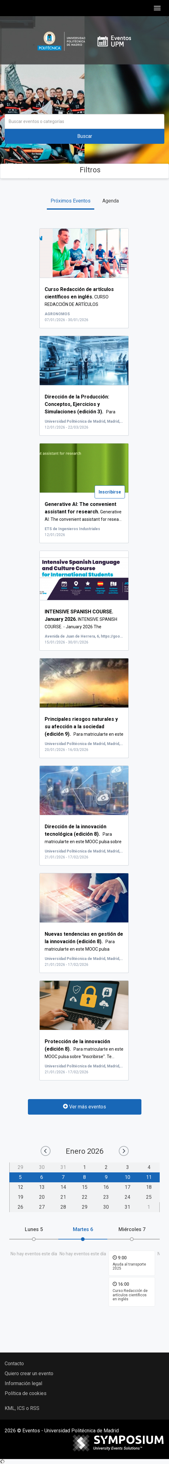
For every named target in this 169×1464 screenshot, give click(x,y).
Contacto (14, 1363)
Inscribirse (110, 491)
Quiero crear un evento (29, 1373)
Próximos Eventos (71, 201)
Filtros (84, 170)
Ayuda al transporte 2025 (129, 1266)
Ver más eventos (84, 1107)
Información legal (23, 1383)
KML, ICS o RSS (22, 1408)
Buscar (84, 136)
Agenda (110, 201)
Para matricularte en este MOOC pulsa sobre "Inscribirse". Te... (84, 1049)
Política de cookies (26, 1393)
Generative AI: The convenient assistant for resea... (83, 512)
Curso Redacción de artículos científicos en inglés (130, 1295)
